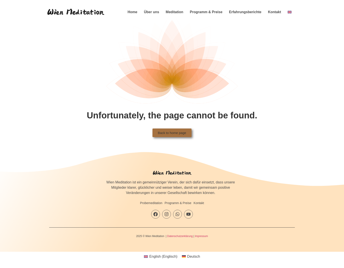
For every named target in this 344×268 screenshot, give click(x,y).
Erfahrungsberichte (245, 12)
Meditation (174, 12)
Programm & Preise (206, 12)
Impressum (201, 236)
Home (132, 12)
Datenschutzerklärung (180, 236)
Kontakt (274, 12)
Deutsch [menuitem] (193, 256)
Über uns (151, 12)
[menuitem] (289, 12)
